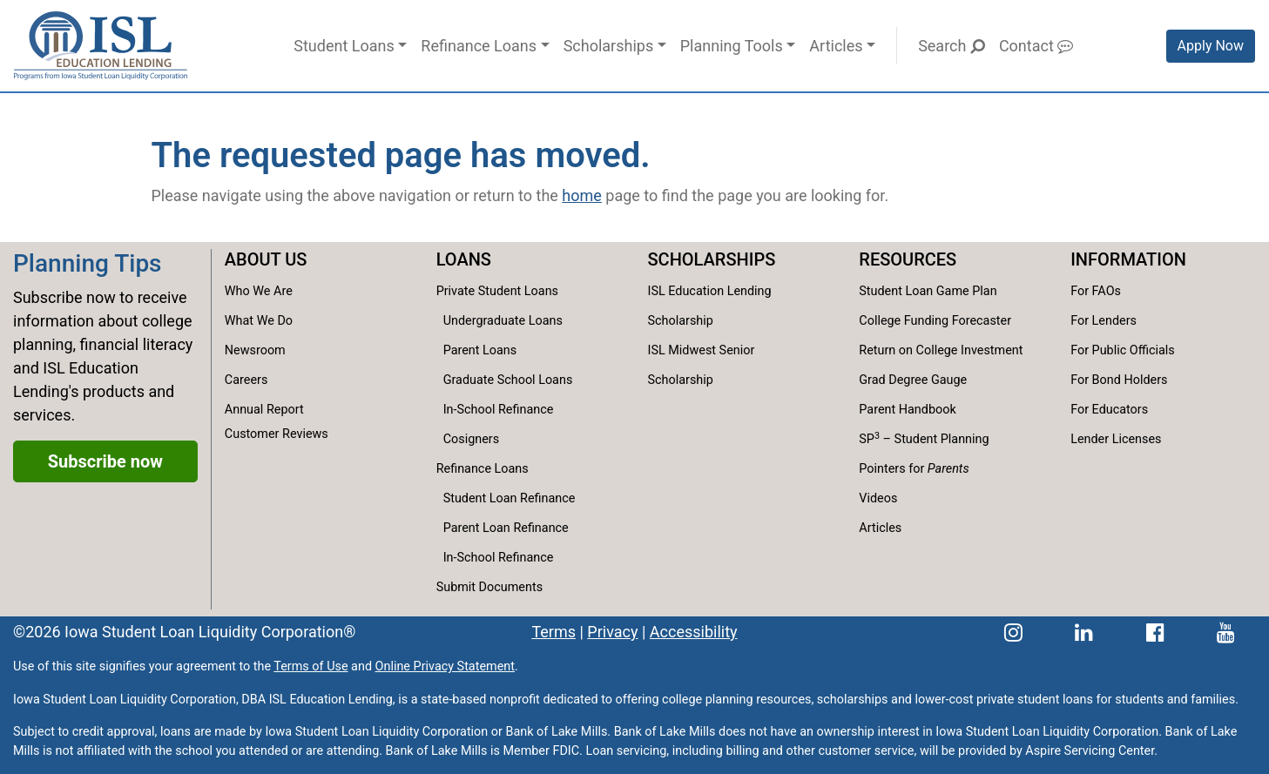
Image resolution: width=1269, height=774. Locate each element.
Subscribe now (105, 461)
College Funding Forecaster (935, 320)
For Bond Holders (1118, 380)
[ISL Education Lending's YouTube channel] (1226, 632)
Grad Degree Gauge (913, 380)
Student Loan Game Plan (927, 291)
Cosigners (471, 439)
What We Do (259, 320)
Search (951, 46)
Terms (553, 632)
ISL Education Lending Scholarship (709, 306)
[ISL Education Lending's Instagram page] (1013, 632)
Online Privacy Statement (445, 666)
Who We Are (259, 291)
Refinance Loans (479, 46)
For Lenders (1103, 320)
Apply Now (1211, 45)
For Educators (1109, 409)
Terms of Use (310, 666)
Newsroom (255, 350)
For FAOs (1095, 291)
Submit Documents (489, 587)
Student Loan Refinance (509, 498)
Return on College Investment (941, 350)
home (582, 195)
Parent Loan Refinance (506, 528)
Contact (1036, 46)
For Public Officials (1122, 350)
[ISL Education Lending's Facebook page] (1155, 632)
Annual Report (264, 409)
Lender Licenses (1115, 439)
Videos (878, 498)
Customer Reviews (276, 434)
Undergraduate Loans (503, 320)
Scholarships (609, 46)
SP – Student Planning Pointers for (924, 453)
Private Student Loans (497, 291)
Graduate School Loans (508, 380)
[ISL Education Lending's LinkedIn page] (1084, 632)
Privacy (612, 632)
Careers (246, 380)
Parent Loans (480, 350)
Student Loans (344, 46)
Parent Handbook (907, 409)
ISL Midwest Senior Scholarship (700, 365)
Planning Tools (731, 46)
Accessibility (694, 632)
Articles (835, 46)
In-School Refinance (498, 409)
